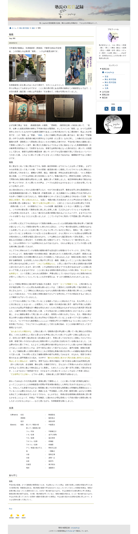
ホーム (12, 28)
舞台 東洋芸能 (24, 28)
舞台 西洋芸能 (110, 82)
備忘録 (104, 98)
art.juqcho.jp (108, 72)
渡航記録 (105, 95)
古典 (106, 88)
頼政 (40, 135)
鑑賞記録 (105, 69)
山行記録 (105, 92)
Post (10, 509)
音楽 (106, 76)
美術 (106, 85)
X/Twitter (69, 531)
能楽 (33, 28)
